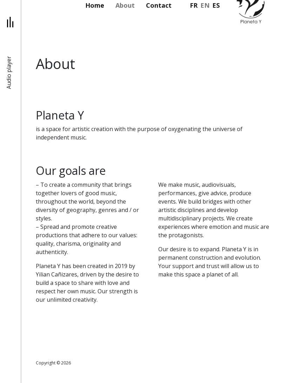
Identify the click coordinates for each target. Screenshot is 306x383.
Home (94, 5)
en (204, 5)
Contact (159, 5)
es (216, 5)
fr (194, 5)
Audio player (9, 72)
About (125, 5)
